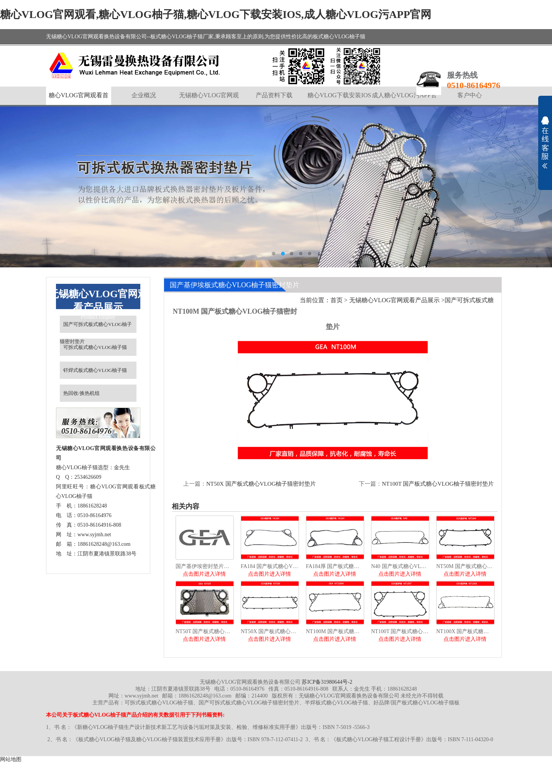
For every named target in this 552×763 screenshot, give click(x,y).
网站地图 (10, 759)
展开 (545, 142)
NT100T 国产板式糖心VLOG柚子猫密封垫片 (438, 484)
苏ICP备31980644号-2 (327, 682)
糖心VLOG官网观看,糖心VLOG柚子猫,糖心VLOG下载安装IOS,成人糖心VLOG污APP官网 (216, 14)
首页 (336, 300)
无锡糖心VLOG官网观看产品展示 (394, 300)
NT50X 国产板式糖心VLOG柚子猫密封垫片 (261, 484)
